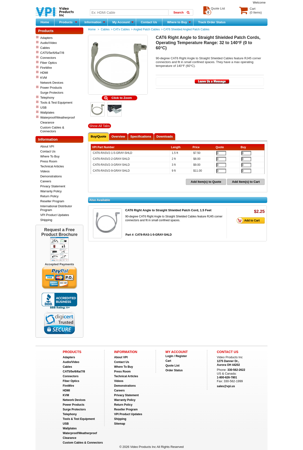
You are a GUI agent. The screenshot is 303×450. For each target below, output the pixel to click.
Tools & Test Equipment (56, 102)
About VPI (47, 146)
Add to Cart (249, 220)
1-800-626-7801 (227, 377)
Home (44, 22)
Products (68, 22)
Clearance (47, 122)
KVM (43, 77)
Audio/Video (48, 43)
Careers (45, 181)
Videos (45, 171)
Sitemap (119, 423)
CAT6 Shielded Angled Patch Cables (186, 29)
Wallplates (47, 112)
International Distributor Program (56, 208)
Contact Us (149, 22)
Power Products (51, 87)
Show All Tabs (99, 126)
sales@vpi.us (226, 386)
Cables (45, 48)
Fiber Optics (48, 62)
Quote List (172, 365)
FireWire (46, 67)
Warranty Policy (51, 191)
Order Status (174, 370)
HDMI (44, 72)
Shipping (46, 220)
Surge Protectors (51, 92)
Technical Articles (52, 166)
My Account (123, 22)
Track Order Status (212, 22)
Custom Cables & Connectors (52, 129)
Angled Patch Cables (146, 29)
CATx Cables (121, 29)
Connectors (48, 58)
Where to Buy (179, 22)
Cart (168, 361)
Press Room (48, 161)
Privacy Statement (52, 186)
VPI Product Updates (54, 215)
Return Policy (49, 196)
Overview (118, 136)
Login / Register (176, 356)
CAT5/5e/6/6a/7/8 (52, 53)
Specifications (140, 136)
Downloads (164, 136)
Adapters (46, 38)
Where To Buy (49, 156)
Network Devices (51, 82)
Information (95, 22)
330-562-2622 (236, 370)
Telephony (47, 97)
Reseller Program (52, 201)
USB (43, 107)
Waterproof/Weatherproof (57, 117)
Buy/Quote (98, 136)
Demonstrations (51, 176)
